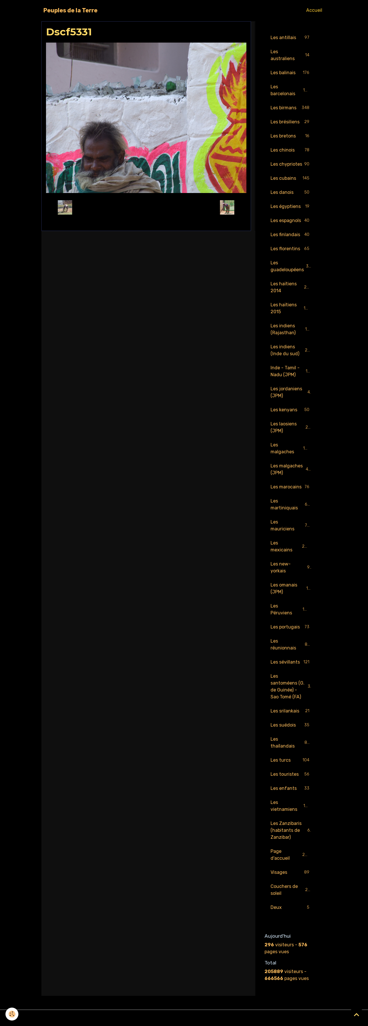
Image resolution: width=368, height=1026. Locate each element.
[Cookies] (12, 1014)
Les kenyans (291, 410)
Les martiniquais (291, 504)
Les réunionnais (291, 644)
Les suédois (291, 725)
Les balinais (291, 73)
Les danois (291, 192)
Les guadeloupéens (291, 266)
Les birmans (291, 108)
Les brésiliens (291, 122)
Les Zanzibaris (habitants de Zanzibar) (291, 830)
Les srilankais (291, 711)
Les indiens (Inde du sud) (292, 350)
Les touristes (291, 774)
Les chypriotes (291, 164)
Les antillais (291, 38)
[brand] (70, 10)
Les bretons (291, 136)
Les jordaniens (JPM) (291, 392)
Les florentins (291, 249)
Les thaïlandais (291, 742)
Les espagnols (291, 220)
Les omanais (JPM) (291, 588)
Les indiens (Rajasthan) (291, 329)
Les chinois (291, 150)
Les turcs (291, 760)
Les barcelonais (291, 90)
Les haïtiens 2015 (291, 308)
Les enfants (291, 788)
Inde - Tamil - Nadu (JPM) (291, 371)
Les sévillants (291, 662)
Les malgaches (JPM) (291, 469)
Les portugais (291, 627)
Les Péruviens (291, 609)
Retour (146, 207)
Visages (291, 872)
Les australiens (291, 55)
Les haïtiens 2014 (291, 287)
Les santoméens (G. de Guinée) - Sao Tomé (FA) (292, 686)
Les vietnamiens (291, 806)
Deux (291, 907)
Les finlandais (291, 235)
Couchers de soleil (291, 890)
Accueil (314, 10)
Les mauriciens (291, 525)
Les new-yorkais (291, 567)
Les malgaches (291, 448)
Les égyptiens (291, 206)
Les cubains (291, 178)
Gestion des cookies (184, 1018)
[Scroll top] (356, 1014)
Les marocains (291, 487)
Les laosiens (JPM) (291, 427)
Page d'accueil (291, 855)
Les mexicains (291, 546)
